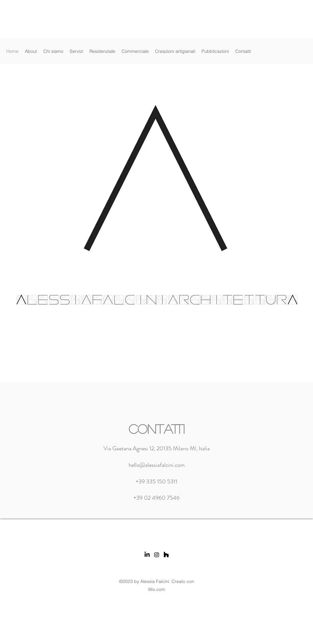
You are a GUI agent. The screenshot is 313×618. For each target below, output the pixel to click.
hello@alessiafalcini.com (157, 465)
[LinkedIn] (147, 554)
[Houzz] (166, 554)
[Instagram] (156, 554)
